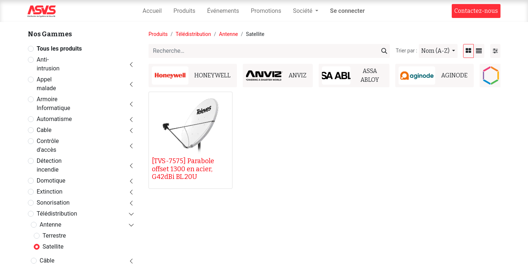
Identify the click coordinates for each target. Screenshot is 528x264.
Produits (158, 34)
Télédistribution (57, 213)
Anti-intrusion (48, 64)
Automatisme (54, 118)
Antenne (50, 224)
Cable (44, 129)
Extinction (49, 191)
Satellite (53, 246)
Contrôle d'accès (48, 145)
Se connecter (347, 10)
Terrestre (54, 235)
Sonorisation (53, 202)
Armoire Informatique (53, 103)
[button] (438, 51)
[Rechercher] (384, 51)
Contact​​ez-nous (476, 10)
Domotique (51, 180)
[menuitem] (152, 11)
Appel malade (46, 84)
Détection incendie (49, 165)
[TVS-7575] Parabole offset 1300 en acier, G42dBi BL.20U (183, 169)
